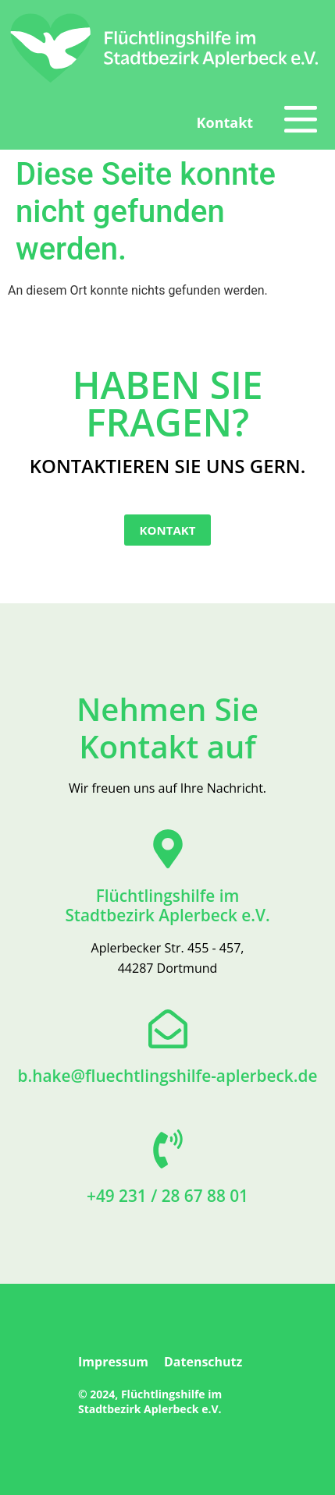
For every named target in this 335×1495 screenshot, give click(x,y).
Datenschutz (203, 1361)
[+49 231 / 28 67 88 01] (167, 1148)
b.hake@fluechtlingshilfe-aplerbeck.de (168, 1076)
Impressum (113, 1361)
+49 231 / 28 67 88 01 (167, 1196)
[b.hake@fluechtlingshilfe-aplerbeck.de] (167, 1028)
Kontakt (225, 122)
